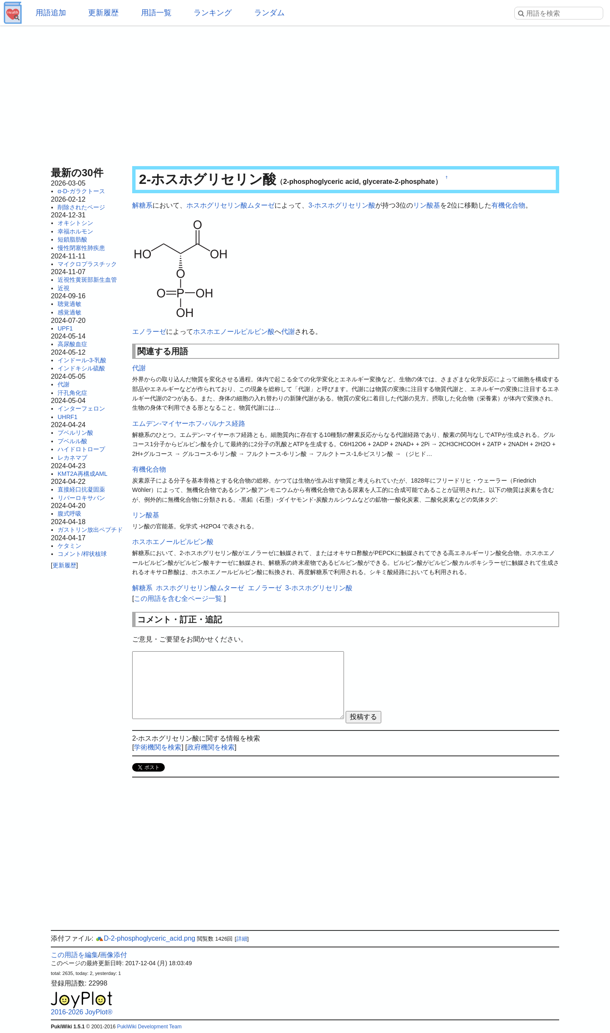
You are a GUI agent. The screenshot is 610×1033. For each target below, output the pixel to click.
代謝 (63, 384)
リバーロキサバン (81, 497)
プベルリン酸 (75, 432)
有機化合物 (508, 205)
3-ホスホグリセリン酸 (341, 205)
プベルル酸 (72, 441)
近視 (63, 288)
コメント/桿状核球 (82, 553)
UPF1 (65, 328)
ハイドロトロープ (81, 449)
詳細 (241, 939)
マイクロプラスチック (87, 264)
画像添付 (113, 954)
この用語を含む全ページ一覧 (178, 598)
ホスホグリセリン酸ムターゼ (230, 205)
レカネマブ (72, 457)
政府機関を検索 (211, 747)
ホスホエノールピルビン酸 (233, 331)
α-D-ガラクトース (81, 191)
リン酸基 (426, 205)
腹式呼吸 (69, 513)
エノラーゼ (149, 331)
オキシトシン (75, 222)
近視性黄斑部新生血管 (87, 279)
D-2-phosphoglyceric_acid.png (145, 938)
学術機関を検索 (157, 747)
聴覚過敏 (69, 303)
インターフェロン (81, 408)
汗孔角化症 (72, 392)
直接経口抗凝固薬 (81, 489)
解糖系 (142, 205)
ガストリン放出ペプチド (90, 529)
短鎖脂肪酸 (72, 239)
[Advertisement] (305, 93)
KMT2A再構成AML (82, 473)
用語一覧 (156, 12)
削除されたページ (81, 207)
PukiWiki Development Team (149, 1027)
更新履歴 (103, 12)
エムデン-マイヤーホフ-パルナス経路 (188, 423)
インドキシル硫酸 (81, 368)
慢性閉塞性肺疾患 (81, 247)
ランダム (269, 12)
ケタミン (69, 545)
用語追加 (51, 12)
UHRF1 (68, 417)
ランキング (213, 12)
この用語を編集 (74, 954)
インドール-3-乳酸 (82, 360)
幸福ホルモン (75, 231)
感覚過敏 (69, 312)
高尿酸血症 (72, 344)
